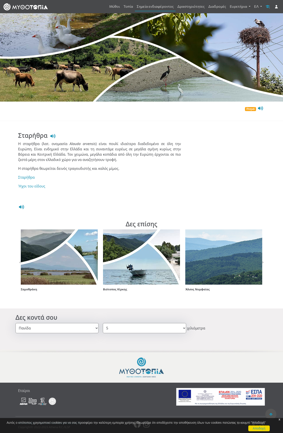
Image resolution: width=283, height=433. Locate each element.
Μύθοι (114, 6)
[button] (20, 262)
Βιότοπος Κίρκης (115, 289)
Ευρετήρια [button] (239, 6)
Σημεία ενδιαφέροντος (155, 6)
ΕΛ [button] (256, 6)
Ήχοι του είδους (31, 186)
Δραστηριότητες (191, 6)
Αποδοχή (259, 428)
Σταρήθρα (26, 177)
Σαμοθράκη (29, 289)
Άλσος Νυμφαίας (197, 289)
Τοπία (128, 6)
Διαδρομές (217, 6)
